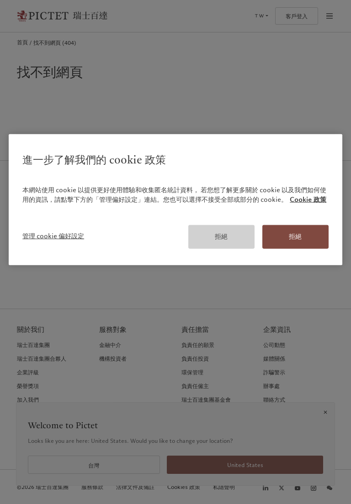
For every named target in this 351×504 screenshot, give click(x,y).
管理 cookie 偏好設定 (53, 236)
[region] (175, 199)
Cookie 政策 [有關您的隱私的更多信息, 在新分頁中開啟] (308, 199)
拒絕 (221, 236)
